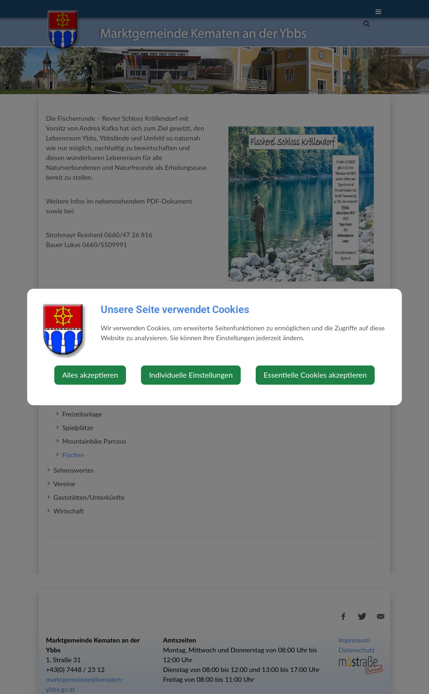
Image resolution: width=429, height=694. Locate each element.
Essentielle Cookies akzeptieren (315, 374)
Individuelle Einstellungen (191, 374)
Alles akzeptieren (90, 374)
